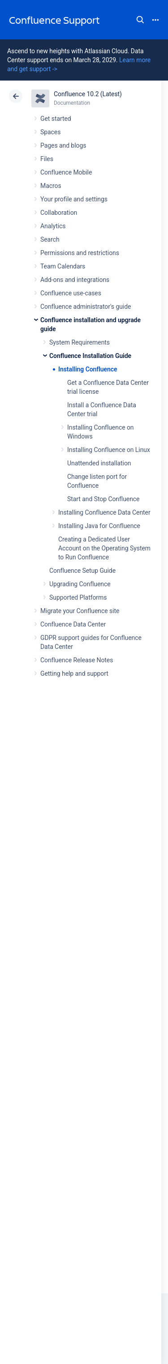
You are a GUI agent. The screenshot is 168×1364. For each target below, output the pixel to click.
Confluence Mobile (66, 172)
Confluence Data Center (73, 624)
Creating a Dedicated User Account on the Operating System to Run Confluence (104, 548)
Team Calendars (62, 266)
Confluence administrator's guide (85, 306)
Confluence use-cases (70, 293)
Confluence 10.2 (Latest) (88, 94)
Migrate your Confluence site (79, 610)
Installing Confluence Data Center (104, 512)
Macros (50, 185)
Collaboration (58, 212)
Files (46, 158)
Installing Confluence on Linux (108, 449)
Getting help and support (74, 673)
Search (140, 20)
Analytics (52, 226)
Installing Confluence (87, 369)
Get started (55, 118)
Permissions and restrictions (79, 252)
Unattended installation (99, 463)
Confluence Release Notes (76, 660)
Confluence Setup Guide (82, 570)
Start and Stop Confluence (103, 499)
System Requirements (79, 342)
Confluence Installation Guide (90, 355)
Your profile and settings (74, 199)
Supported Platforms (78, 597)
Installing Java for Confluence (99, 525)
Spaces (50, 132)
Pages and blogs (63, 145)
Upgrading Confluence (80, 584)
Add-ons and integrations (74, 279)
